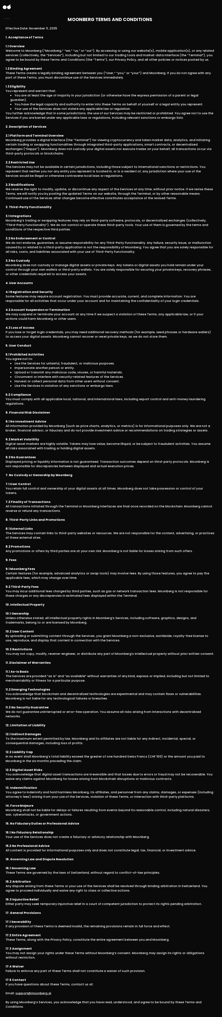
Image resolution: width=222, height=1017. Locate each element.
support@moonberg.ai (33, 993)
